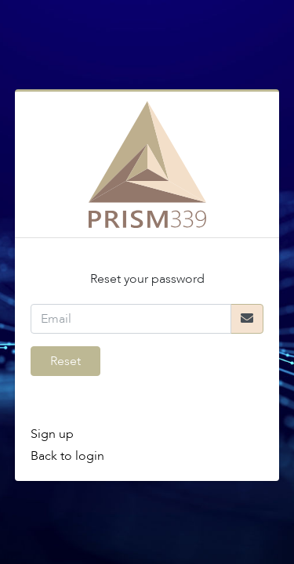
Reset (65, 361)
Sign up (52, 434)
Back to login (67, 456)
